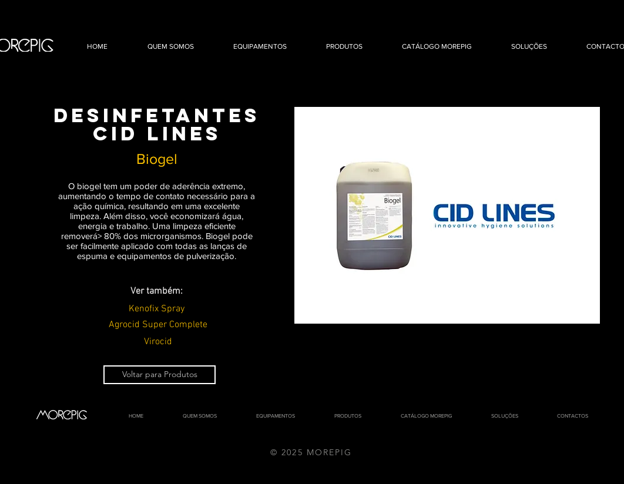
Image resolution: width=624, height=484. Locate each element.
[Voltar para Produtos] (159, 374)
